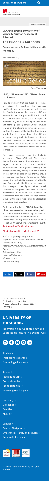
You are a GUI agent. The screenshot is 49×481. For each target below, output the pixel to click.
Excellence (8, 404)
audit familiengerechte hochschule (6, 453)
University (8, 400)
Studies (7, 353)
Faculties (7, 409)
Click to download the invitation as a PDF (21, 231)
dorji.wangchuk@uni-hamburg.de (18, 226)
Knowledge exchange (14, 390)
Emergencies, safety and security (20, 432)
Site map (6, 306)
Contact (7, 423)
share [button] (10, 274)
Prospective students (14, 357)
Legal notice (21, 301)
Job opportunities (12, 385)
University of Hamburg (14, 2)
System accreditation (35, 452)
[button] (39, 3)
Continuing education (14, 362)
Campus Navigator (13, 428)
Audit (14, 450)
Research (7, 372)
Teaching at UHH (12, 376)
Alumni (7, 414)
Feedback (7, 301)
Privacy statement (11, 304)
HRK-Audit (24, 452)
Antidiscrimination (13, 437)
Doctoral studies (11, 381)
